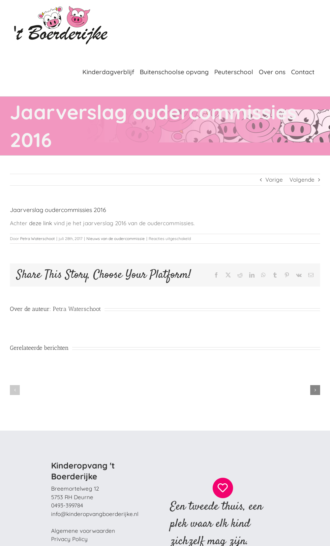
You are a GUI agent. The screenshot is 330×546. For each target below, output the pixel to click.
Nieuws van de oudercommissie (115, 238)
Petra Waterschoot (37, 238)
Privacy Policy (69, 538)
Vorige (274, 179)
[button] (15, 390)
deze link (41, 223)
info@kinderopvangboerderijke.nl (94, 513)
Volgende (302, 179)
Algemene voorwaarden (83, 530)
